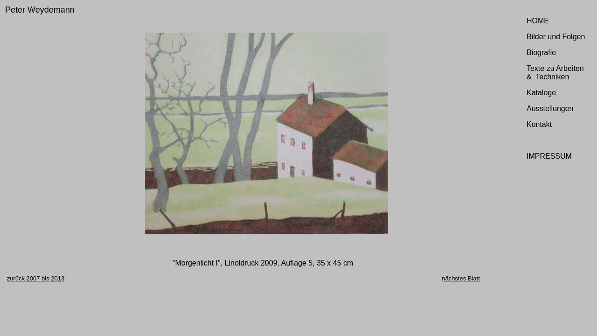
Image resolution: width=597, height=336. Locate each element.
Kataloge (541, 93)
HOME (538, 21)
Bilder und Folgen (556, 37)
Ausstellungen (550, 108)
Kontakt (539, 124)
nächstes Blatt (461, 278)
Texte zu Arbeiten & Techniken (555, 72)
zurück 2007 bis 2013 (36, 278)
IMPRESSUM (549, 156)
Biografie (541, 52)
